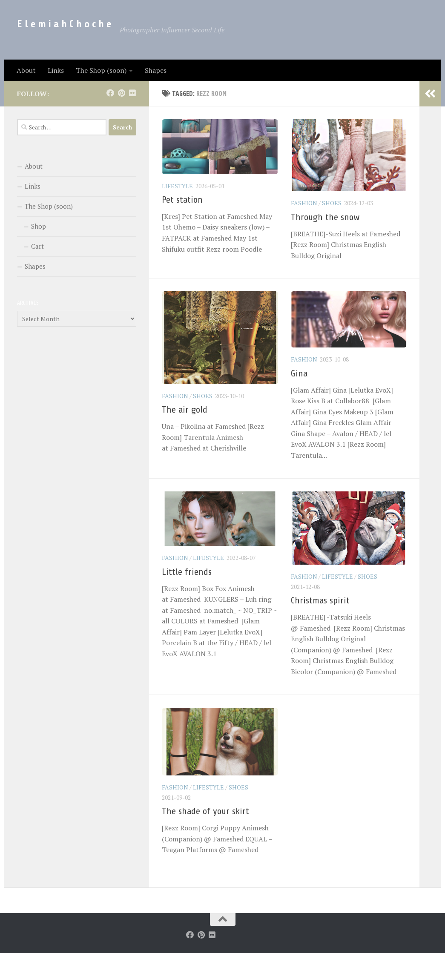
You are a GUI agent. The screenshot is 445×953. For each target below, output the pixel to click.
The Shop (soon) (101, 70)
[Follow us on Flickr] (132, 93)
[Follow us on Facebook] (110, 93)
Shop (38, 226)
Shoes (332, 203)
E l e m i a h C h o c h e (64, 24)
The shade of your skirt (205, 811)
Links (56, 70)
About (26, 70)
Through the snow (325, 217)
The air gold (184, 410)
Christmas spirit (320, 600)
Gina (299, 373)
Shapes (156, 70)
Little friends (187, 572)
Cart (37, 246)
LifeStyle (177, 186)
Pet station (182, 200)
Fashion (304, 203)
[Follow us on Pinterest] (121, 93)
